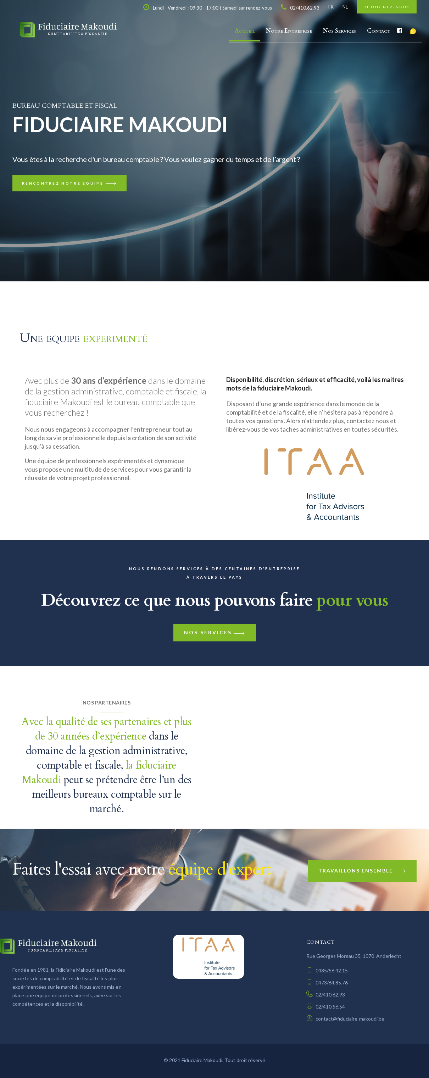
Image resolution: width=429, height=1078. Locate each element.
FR (331, 7)
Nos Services (339, 31)
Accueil (245, 31)
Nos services (214, 632)
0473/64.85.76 (327, 982)
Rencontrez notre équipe (69, 183)
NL (345, 7)
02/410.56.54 (325, 1007)
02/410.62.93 (325, 995)
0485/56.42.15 (327, 970)
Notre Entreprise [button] (289, 31)
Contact (378, 31)
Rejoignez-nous (386, 7)
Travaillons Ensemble (362, 871)
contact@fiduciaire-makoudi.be (345, 1019)
